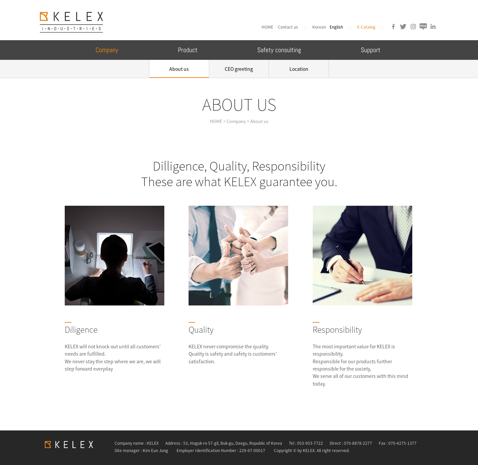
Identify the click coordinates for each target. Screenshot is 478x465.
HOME (268, 27)
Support (370, 50)
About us (179, 68)
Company (107, 50)
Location (298, 68)
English (336, 27)
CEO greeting (239, 68)
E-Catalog (366, 27)
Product (188, 50)
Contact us (288, 27)
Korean (319, 27)
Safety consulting (279, 50)
